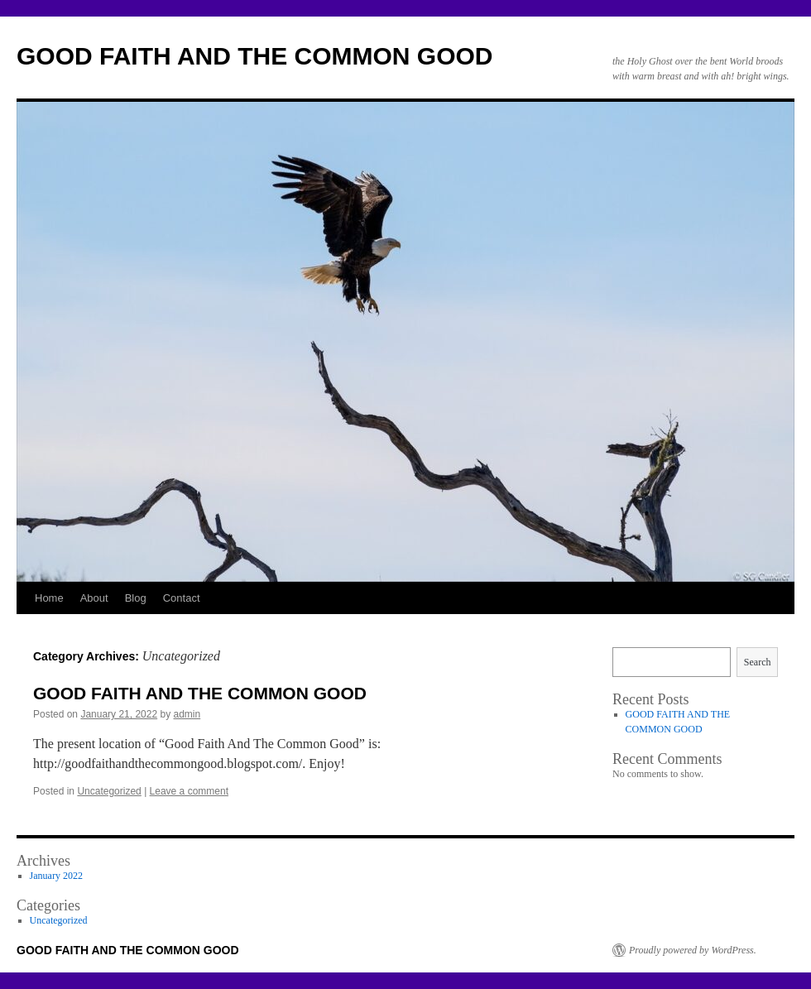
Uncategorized (109, 791)
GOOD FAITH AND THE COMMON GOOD (255, 56)
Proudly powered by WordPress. (692, 950)
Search (757, 662)
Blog (135, 598)
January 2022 (56, 875)
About (94, 598)
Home (49, 598)
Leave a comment (189, 791)
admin (187, 714)
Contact (181, 598)
